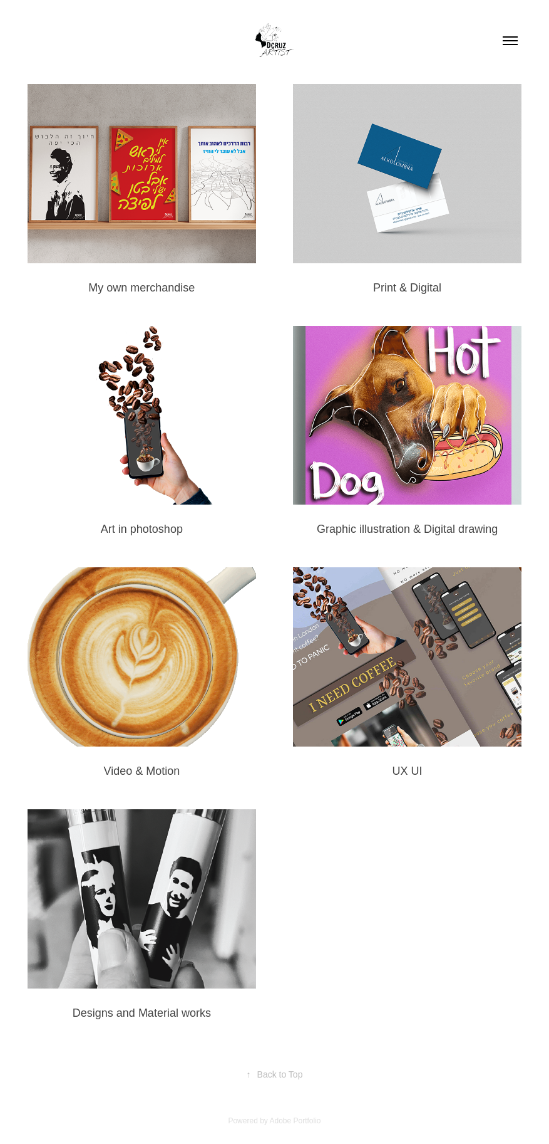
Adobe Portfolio (295, 1120)
